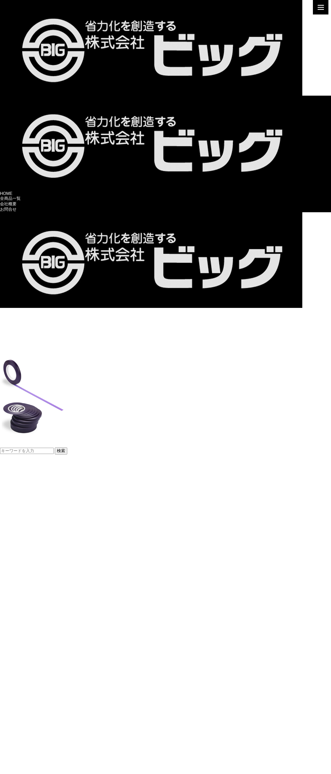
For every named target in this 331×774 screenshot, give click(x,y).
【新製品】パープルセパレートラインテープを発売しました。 (58, 444)
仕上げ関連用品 (14, 643)
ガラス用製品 (12, 664)
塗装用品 (8, 724)
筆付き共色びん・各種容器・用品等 (33, 561)
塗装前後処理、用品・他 (23, 615)
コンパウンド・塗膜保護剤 (25, 653)
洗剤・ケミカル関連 (18, 659)
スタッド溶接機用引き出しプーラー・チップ (41, 480)
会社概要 (8, 204)
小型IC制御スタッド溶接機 (25, 485)
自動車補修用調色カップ (23, 556)
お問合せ (8, 209)
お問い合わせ (12, 744)
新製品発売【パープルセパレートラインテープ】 (70, 348)
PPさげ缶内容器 (15, 572)
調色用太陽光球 (14, 594)
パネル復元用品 (14, 469)
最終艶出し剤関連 (16, 675)
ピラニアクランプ (16, 501)
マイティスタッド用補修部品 (27, 523)
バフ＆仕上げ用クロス (20, 648)
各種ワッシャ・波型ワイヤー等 (29, 507)
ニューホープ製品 (16, 670)
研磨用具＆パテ (14, 529)
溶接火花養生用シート (20, 496)
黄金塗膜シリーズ (16, 681)
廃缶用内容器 (12, 577)
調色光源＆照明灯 (16, 588)
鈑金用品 (8, 719)
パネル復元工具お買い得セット (29, 491)
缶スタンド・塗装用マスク (25, 632)
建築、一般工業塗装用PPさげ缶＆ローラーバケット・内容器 (56, 567)
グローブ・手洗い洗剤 (20, 621)
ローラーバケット (16, 583)
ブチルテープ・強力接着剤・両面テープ (37, 626)
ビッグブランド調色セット (25, 550)
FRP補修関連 (12, 637)
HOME (6, 193)
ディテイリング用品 (18, 729)
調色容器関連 (12, 545)
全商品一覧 (10, 198)
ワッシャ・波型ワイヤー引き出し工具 (35, 474)
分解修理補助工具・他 (20, 708)
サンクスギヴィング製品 (23, 713)
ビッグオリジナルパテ (20, 539)
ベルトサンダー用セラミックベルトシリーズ (41, 512)
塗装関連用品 (12, 605)
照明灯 (6, 599)
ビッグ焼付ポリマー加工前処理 (29, 697)
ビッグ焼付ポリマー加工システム (31, 691)
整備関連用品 (12, 702)
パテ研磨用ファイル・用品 (25, 534)
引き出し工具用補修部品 (23, 518)
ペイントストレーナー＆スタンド (31, 610)
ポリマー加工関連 (16, 686)
